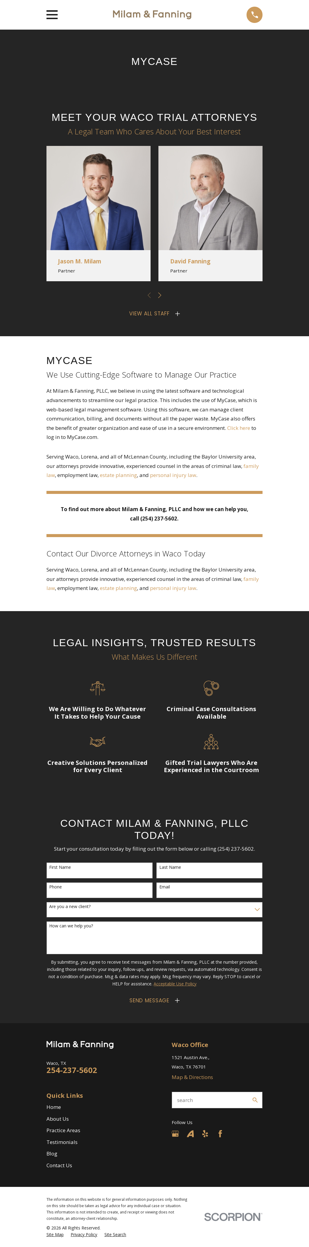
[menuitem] (55, 1235)
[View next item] (160, 295)
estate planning (118, 475)
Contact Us (59, 1165)
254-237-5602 (71, 1070)
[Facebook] (220, 1133)
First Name (60, 867)
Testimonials (62, 1142)
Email (164, 887)
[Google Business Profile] (175, 1133)
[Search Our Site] (255, 1100)
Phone (55, 887)
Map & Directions (192, 1077)
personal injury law (173, 475)
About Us (57, 1118)
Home (53, 1107)
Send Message (149, 1000)
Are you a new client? (70, 906)
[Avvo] (190, 1133)
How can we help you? (71, 926)
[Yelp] (205, 1133)
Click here (239, 427)
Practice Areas (63, 1130)
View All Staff (149, 313)
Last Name (170, 867)
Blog (51, 1153)
